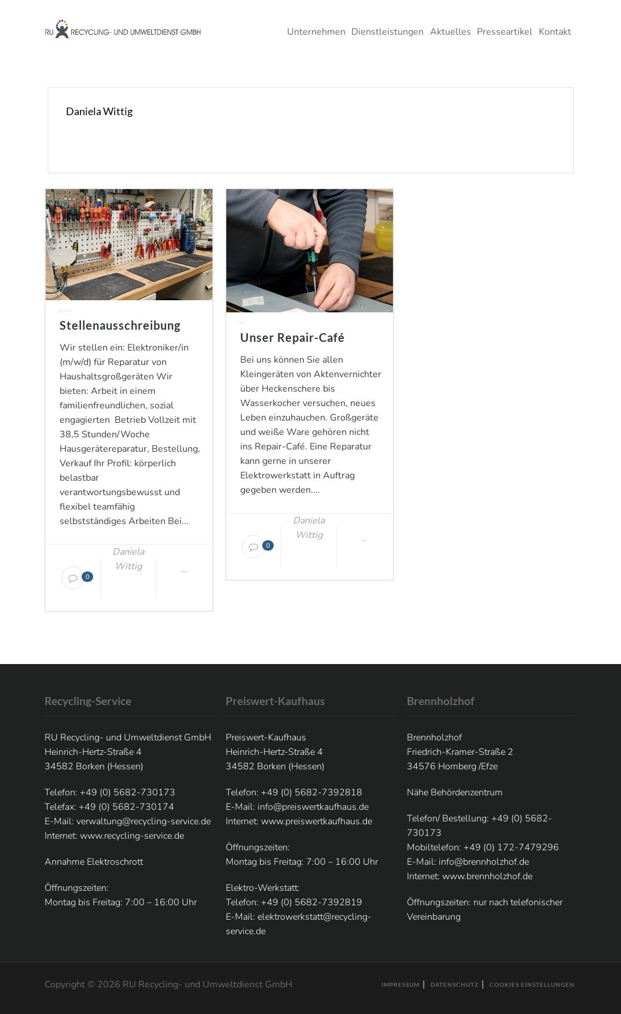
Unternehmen (318, 31)
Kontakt (557, 31)
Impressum (400, 984)
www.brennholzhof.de (487, 876)
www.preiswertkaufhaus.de (316, 821)
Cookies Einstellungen (532, 984)
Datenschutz (455, 984)
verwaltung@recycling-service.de (143, 821)
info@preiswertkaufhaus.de (313, 807)
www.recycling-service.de (132, 835)
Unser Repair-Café (292, 337)
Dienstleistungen (390, 31)
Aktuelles (452, 31)
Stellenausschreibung (120, 325)
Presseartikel (507, 31)
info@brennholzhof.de (484, 862)
